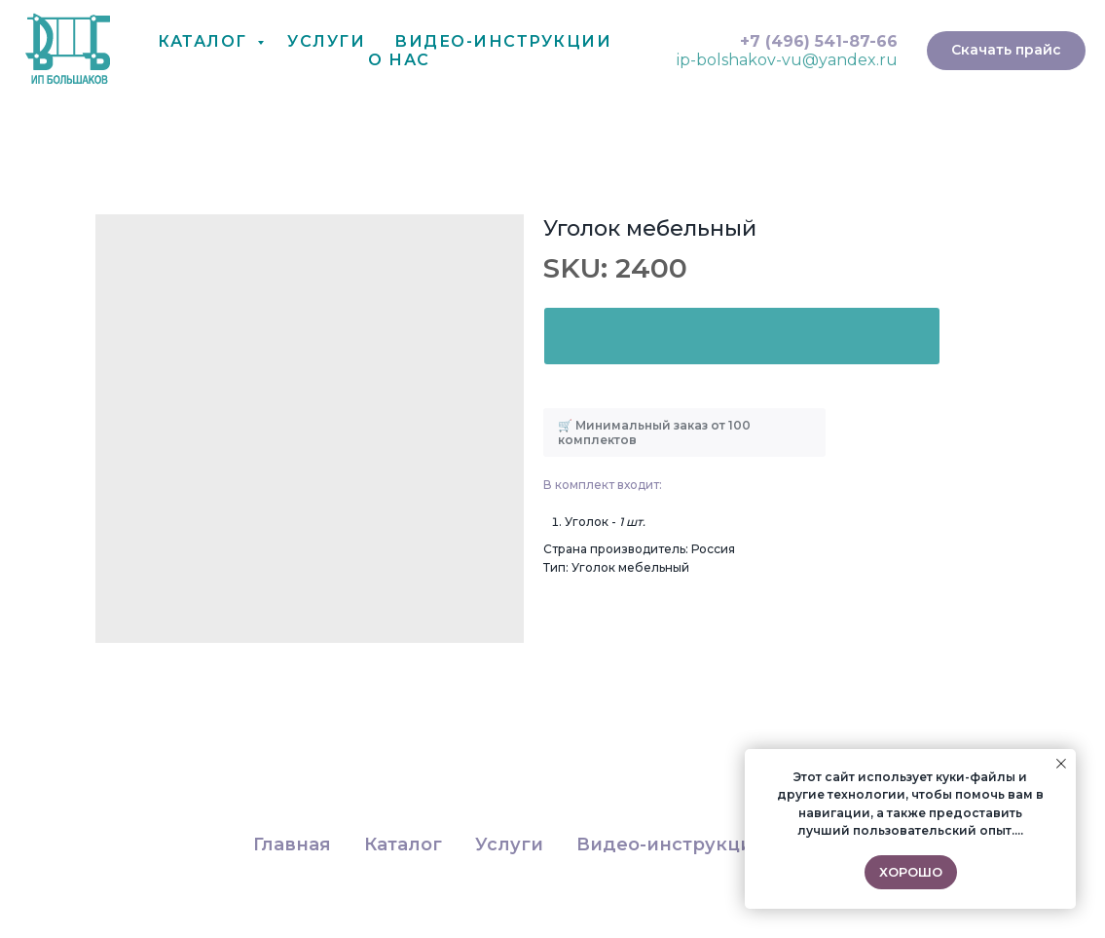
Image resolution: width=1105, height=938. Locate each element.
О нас (399, 60)
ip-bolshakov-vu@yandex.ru (787, 60)
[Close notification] (1061, 763)
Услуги (326, 41)
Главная (292, 844)
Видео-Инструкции (502, 41)
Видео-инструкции (670, 844)
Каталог (205, 41)
